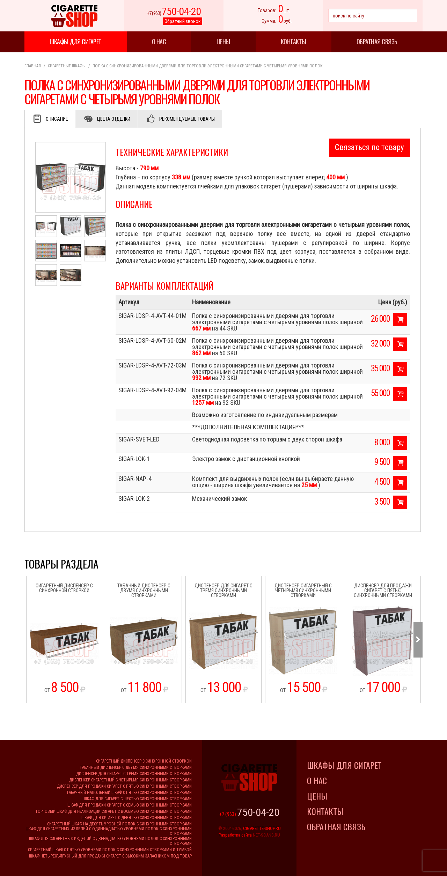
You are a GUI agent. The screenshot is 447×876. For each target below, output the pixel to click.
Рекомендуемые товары (187, 119)
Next (418, 640)
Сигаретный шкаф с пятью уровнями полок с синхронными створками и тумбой (110, 849)
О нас (159, 41)
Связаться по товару (369, 147)
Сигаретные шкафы (67, 66)
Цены (223, 41)
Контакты (293, 41)
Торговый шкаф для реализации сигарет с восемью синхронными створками (113, 811)
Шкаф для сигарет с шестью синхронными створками (138, 798)
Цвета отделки (113, 119)
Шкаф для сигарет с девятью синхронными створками (136, 817)
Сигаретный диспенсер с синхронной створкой (144, 761)
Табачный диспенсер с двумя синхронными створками (136, 767)
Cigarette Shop (74, 15)
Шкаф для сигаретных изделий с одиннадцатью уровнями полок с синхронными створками (108, 831)
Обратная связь (377, 41)
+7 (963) (174, 13)
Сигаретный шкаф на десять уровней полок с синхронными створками (119, 824)
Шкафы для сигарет (76, 41)
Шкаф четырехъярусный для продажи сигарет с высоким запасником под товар (110, 856)
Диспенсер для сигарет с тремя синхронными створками (134, 773)
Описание (57, 119)
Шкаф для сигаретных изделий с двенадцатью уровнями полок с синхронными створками (110, 841)
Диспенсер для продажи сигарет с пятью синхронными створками (124, 786)
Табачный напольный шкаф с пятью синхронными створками (129, 792)
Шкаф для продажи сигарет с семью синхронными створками (129, 805)
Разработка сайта (235, 835)
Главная (32, 66)
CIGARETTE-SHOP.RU (262, 828)
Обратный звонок (182, 21)
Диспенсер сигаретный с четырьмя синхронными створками (130, 780)
